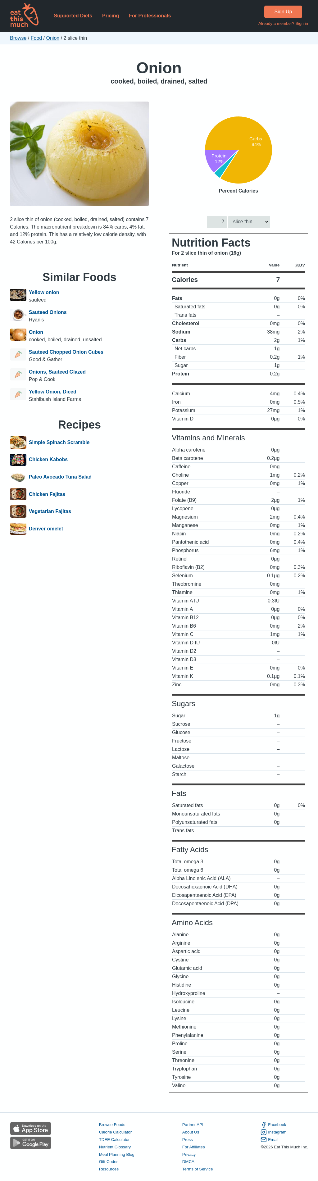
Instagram (273, 1132)
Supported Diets (73, 15)
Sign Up (283, 11)
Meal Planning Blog (116, 1154)
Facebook (273, 1125)
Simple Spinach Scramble (59, 442)
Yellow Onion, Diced (52, 391)
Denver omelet (46, 529)
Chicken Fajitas (47, 494)
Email (269, 1139)
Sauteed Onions (48, 312)
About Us (190, 1132)
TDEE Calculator (114, 1139)
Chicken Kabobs (48, 460)
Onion (53, 38)
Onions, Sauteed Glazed (57, 372)
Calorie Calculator (115, 1132)
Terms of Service (197, 1169)
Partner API (192, 1124)
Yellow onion (44, 292)
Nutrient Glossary (115, 1146)
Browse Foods (112, 1124)
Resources (109, 1169)
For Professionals (150, 15)
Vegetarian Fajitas (50, 511)
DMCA (188, 1161)
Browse (18, 38)
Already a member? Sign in (283, 23)
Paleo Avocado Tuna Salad (60, 477)
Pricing (110, 15)
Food (36, 38)
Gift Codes (109, 1161)
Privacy (189, 1154)
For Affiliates (193, 1146)
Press (187, 1139)
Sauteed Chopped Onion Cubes (66, 352)
